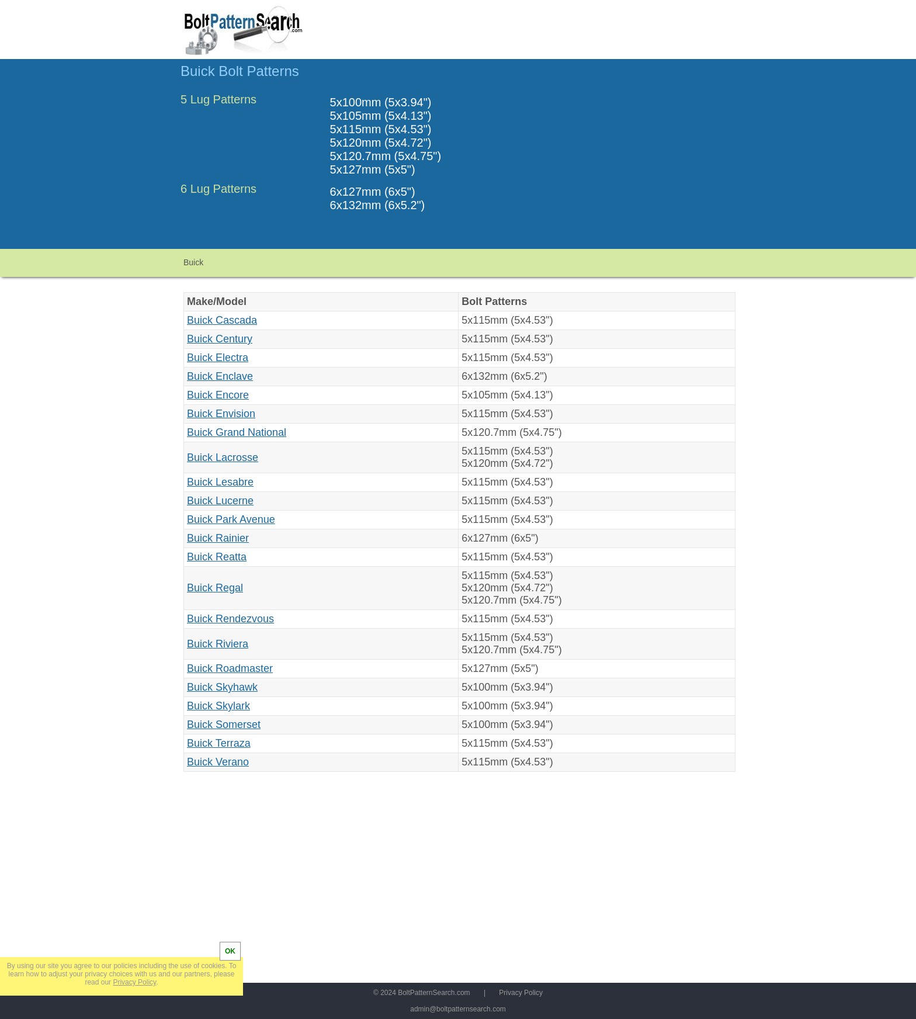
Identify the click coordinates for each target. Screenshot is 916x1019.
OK (230, 951)
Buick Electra (217, 357)
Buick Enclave (220, 376)
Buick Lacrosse (222, 457)
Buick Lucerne (220, 501)
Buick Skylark (218, 706)
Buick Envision (221, 414)
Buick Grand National (236, 432)
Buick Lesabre (220, 482)
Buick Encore (218, 395)
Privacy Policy (521, 993)
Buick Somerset (224, 724)
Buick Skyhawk (222, 687)
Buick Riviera (217, 644)
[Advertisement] (637, 159)
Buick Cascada (222, 320)
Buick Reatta (217, 557)
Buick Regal (215, 588)
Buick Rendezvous (230, 619)
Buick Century (219, 339)
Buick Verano (218, 762)
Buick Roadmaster (230, 668)
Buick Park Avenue (231, 519)
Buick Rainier (218, 538)
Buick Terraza (219, 743)
